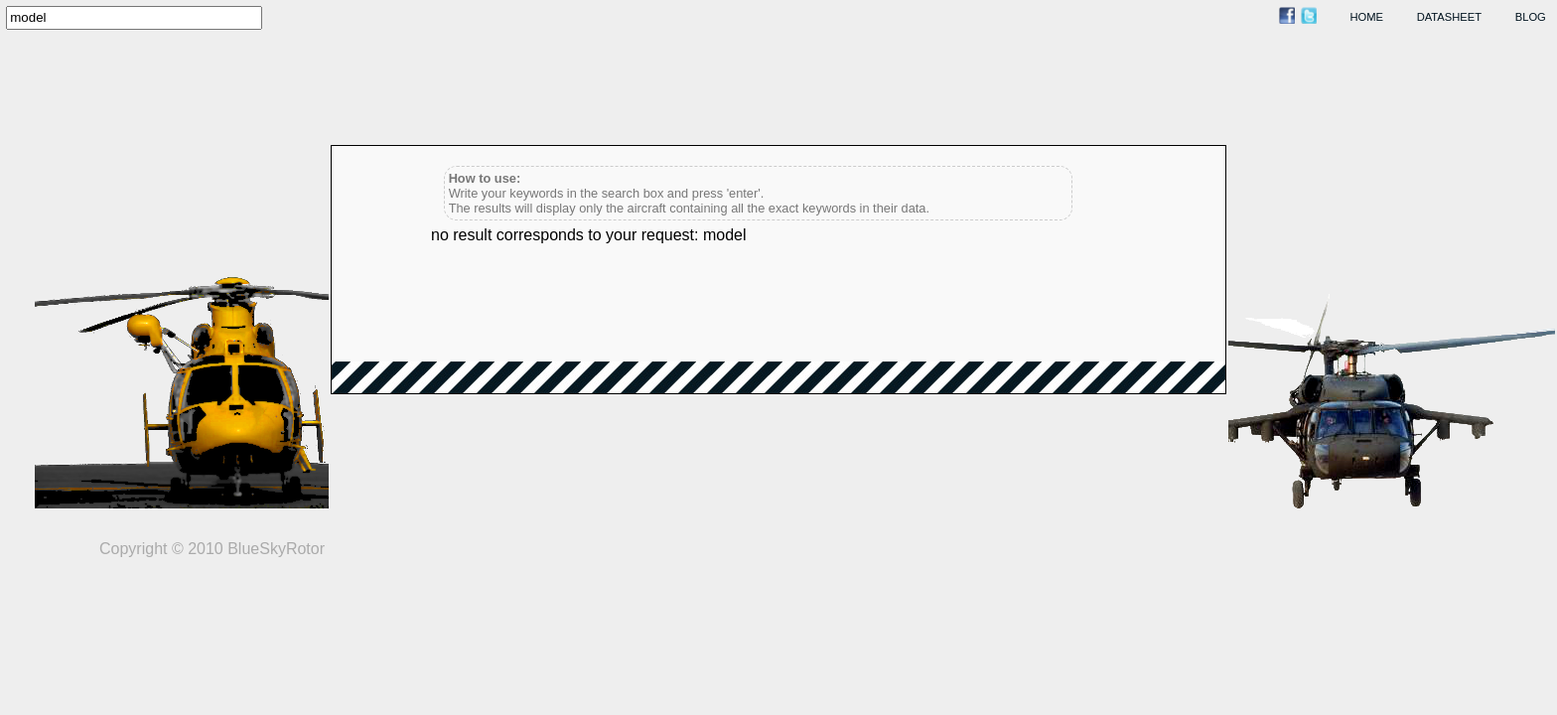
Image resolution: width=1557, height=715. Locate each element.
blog (1530, 17)
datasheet (1449, 17)
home (1367, 17)
